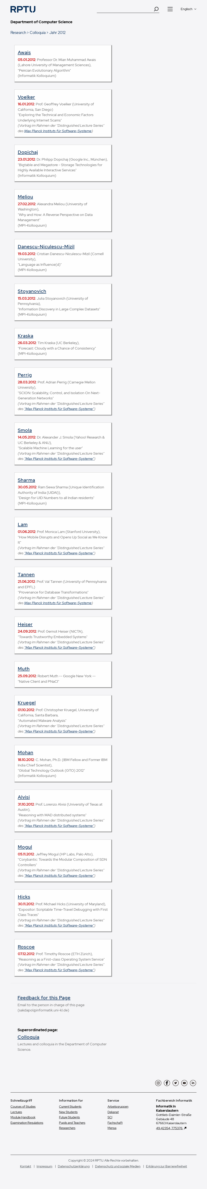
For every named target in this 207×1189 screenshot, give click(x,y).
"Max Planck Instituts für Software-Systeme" (59, 408)
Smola (25, 430)
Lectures (16, 1112)
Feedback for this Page (44, 998)
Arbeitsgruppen (118, 1107)
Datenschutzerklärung (74, 1166)
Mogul (25, 847)
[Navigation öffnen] (170, 9)
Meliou (25, 197)
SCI (110, 1117)
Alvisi (24, 797)
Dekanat (113, 1112)
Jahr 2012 (57, 32)
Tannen (26, 574)
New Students (68, 1112)
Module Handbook (23, 1117)
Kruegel (27, 703)
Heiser (25, 624)
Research (18, 32)
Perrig (25, 375)
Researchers (67, 1128)
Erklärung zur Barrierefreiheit (166, 1166)
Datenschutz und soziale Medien (117, 1166)
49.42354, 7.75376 (169, 1128)
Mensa (112, 1128)
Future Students (69, 1117)
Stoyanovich (32, 291)
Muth (24, 669)
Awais (24, 52)
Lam (23, 524)
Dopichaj (28, 152)
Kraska (25, 336)
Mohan (25, 752)
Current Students (70, 1107)
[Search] (156, 9)
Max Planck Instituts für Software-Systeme (58, 131)
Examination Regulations (27, 1123)
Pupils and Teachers (72, 1123)
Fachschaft (115, 1123)
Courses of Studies (23, 1107)
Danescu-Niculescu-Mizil (46, 247)
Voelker (26, 97)
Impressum (44, 1166)
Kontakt (25, 1166)
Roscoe (26, 947)
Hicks (24, 897)
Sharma (26, 480)
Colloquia (38, 32)
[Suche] (125, 9)
